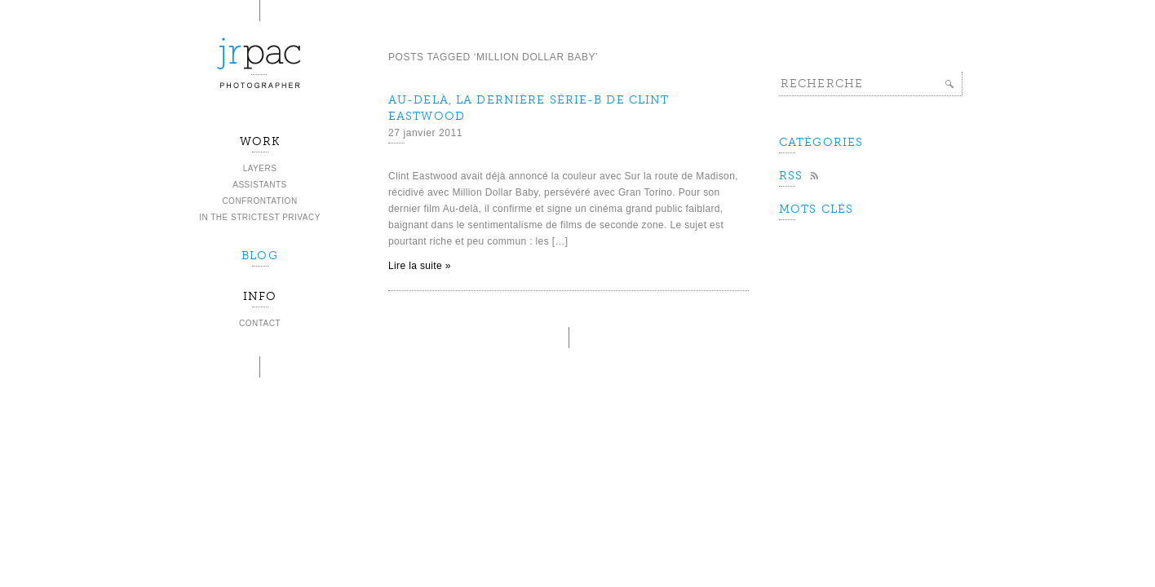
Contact (260, 323)
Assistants (259, 184)
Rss (791, 176)
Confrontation (259, 200)
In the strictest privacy (260, 217)
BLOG (259, 256)
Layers (260, 168)
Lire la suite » (419, 265)
